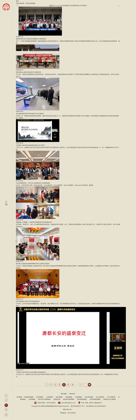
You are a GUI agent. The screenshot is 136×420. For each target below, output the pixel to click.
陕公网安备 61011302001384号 (96, 406)
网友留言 (72, 393)
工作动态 (57, 5)
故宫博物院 (39, 397)
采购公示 (78, 5)
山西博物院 (31, 399)
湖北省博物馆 (89, 397)
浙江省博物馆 (100, 397)
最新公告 (68, 5)
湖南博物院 (68, 397)
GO (89, 385)
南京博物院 (59, 397)
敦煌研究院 (56, 399)
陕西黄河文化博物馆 (109, 399)
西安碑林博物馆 (82, 399)
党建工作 (52, 5)
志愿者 (73, 5)
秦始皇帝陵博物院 (68, 399)
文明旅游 (84, 5)
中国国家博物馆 (28, 397)
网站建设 (63, 413)
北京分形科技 (71, 413)
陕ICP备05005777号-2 (78, 406)
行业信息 (63, 5)
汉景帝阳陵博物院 (95, 399)
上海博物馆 (49, 397)
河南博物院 (78, 397)
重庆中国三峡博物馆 (44, 399)
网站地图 (63, 393)
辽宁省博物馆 (111, 397)
